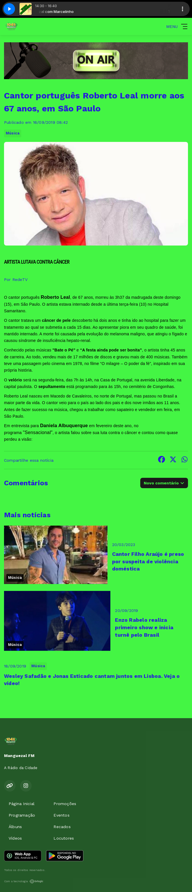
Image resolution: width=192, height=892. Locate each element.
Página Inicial (21, 803)
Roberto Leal (55, 297)
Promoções (64, 803)
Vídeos (15, 838)
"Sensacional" (38, 432)
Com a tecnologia (23, 881)
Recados (61, 826)
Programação (22, 815)
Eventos (61, 815)
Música (13, 133)
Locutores (63, 838)
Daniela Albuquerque (64, 425)
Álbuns (15, 826)
